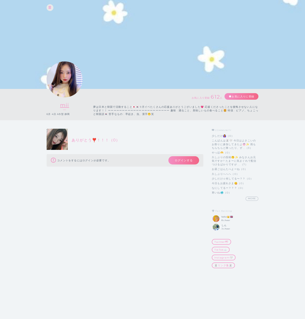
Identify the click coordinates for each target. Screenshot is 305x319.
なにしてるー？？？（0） (228, 187)
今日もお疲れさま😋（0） (228, 183)
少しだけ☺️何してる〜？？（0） (232, 178)
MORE (252, 198)
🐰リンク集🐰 (223, 265)
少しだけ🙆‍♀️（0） (223, 135)
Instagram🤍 (223, 257)
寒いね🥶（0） (221, 192)
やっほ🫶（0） (221, 152)
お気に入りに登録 (243, 96)
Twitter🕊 (221, 241)
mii (64, 105)
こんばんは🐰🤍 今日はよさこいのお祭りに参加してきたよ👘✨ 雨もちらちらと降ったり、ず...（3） (234, 144)
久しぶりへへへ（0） (225, 173)
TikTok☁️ (220, 249)
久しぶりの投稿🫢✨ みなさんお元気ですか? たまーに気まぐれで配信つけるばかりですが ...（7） (234, 161)
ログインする (184, 160)
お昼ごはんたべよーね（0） (230, 169)
